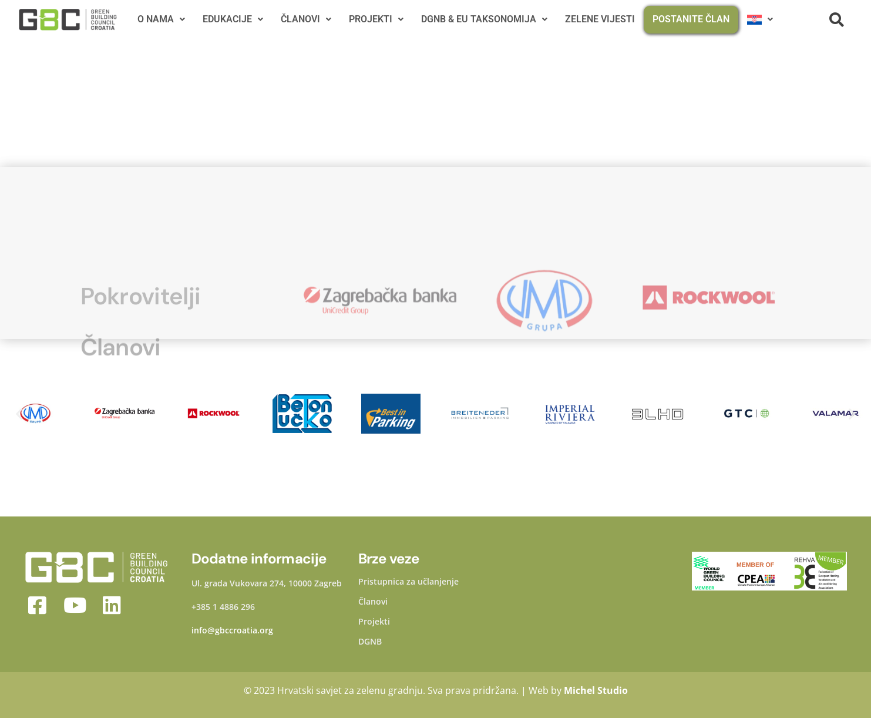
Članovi (373, 602)
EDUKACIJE (233, 19)
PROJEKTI (376, 19)
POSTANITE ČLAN (691, 19)
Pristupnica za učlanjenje (408, 582)
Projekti (374, 622)
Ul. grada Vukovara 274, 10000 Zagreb (266, 583)
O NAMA (161, 19)
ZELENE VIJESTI (600, 19)
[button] (19, 413)
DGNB (370, 642)
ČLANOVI (306, 19)
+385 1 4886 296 (223, 606)
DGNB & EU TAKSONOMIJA (484, 19)
